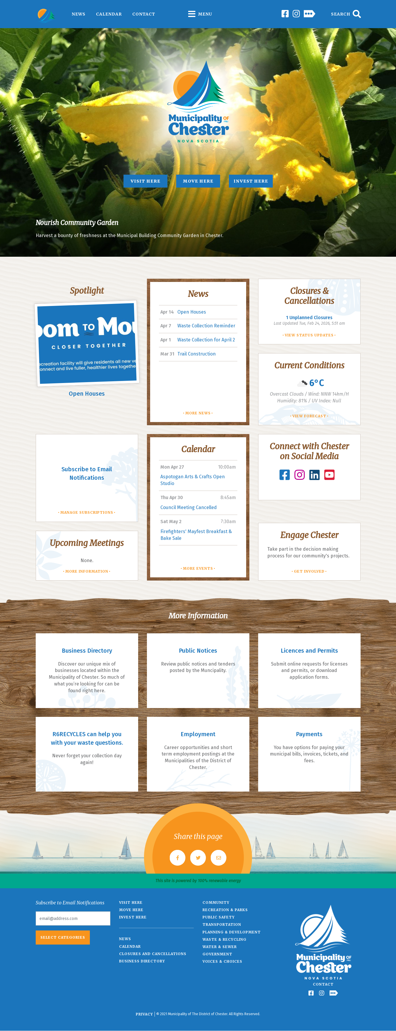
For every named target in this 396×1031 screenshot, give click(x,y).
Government (217, 954)
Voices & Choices (222, 961)
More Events (198, 568)
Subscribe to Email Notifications (86, 473)
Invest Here (251, 181)
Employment (198, 734)
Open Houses (87, 393)
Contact (143, 14)
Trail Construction (196, 354)
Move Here (198, 181)
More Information (86, 571)
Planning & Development (232, 932)
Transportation (222, 924)
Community (216, 902)
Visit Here (145, 181)
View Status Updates (309, 335)
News (78, 14)
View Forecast (309, 416)
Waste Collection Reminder (206, 326)
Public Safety (219, 917)
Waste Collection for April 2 (206, 340)
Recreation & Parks (225, 910)
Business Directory (87, 650)
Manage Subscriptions (86, 512)
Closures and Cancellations (152, 954)
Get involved (309, 571)
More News (198, 413)
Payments (309, 734)
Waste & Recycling (224, 939)
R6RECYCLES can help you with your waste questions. (87, 738)
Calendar (109, 14)
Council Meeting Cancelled (188, 507)
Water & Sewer (220, 947)
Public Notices (198, 650)
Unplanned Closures (309, 317)
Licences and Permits (309, 650)
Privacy (144, 1014)
